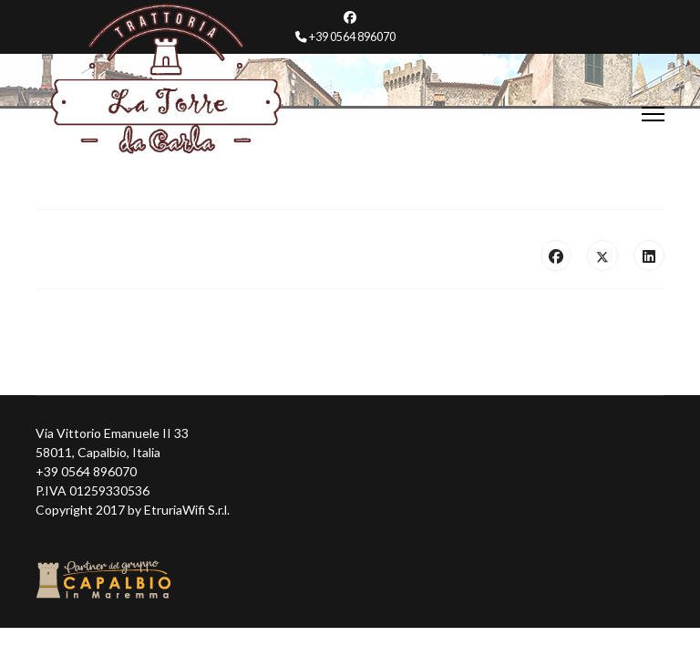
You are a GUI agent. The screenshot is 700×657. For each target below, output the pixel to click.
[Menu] (653, 114)
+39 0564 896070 (352, 37)
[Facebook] (350, 17)
